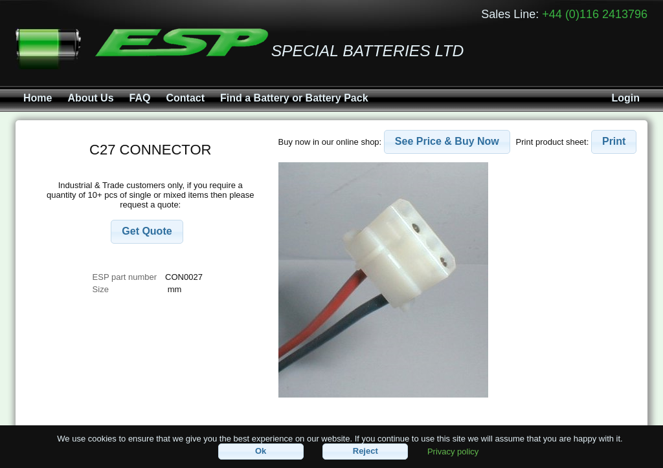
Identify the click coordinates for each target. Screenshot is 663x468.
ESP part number (125, 277)
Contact (185, 97)
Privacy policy (452, 451)
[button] (147, 232)
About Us (90, 97)
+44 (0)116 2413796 (594, 14)
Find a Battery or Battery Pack (294, 97)
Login (625, 97)
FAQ (140, 97)
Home (37, 97)
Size (102, 289)
